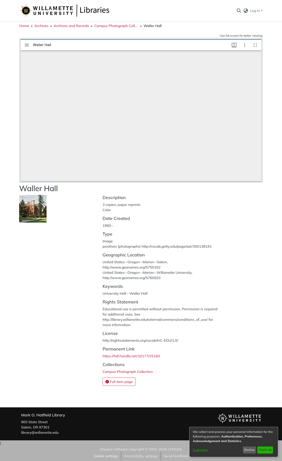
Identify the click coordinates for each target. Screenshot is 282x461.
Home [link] (24, 26)
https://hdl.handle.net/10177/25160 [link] (131, 356)
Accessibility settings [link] (141, 456)
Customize (200, 450)
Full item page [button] (119, 381)
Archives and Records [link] (71, 26)
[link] (128, 371)
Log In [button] (255, 10)
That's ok (265, 450)
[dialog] (234, 442)
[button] (239, 10)
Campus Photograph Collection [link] (116, 26)
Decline (249, 450)
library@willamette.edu (40, 432)
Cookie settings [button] (106, 456)
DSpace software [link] (114, 449)
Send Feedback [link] (176, 456)
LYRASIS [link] (175, 449)
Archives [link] (41, 26)
